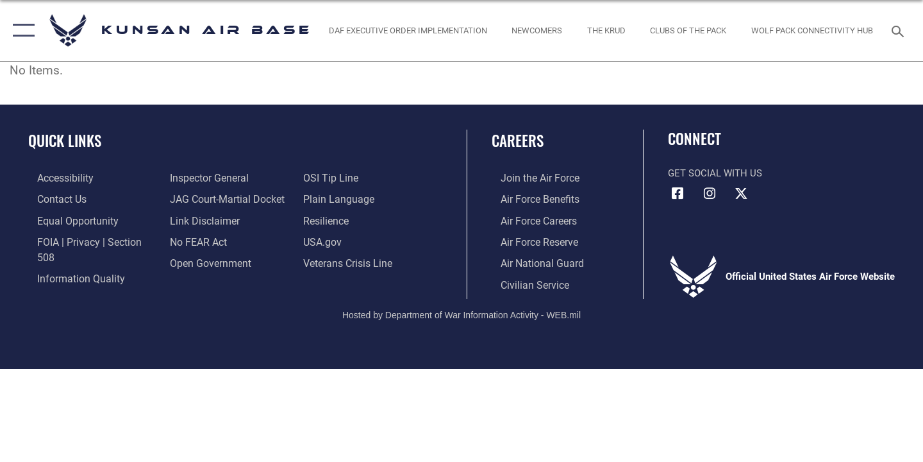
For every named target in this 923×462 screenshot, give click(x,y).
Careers (518, 140)
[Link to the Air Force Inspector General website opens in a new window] (205, 178)
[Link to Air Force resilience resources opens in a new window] (328, 219)
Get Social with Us (715, 173)
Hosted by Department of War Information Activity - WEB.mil (461, 312)
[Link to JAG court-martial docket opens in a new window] (222, 198)
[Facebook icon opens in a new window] (677, 193)
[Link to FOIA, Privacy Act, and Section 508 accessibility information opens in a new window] (87, 240)
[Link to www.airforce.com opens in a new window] (530, 178)
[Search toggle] (899, 30)
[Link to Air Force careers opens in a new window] (529, 219)
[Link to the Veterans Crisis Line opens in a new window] (349, 262)
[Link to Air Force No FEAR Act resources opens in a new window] (195, 240)
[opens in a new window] (537, 30)
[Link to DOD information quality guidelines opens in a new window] (69, 262)
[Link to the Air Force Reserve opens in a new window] (529, 240)
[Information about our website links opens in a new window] (200, 219)
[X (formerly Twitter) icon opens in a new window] (741, 193)
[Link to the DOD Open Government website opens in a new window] (205, 262)
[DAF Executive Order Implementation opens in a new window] (407, 30)
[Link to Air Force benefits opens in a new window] (530, 198)
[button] (21, 30)
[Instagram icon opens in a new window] (709, 193)
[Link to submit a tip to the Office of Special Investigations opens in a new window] (331, 178)
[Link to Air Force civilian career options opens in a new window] (524, 282)
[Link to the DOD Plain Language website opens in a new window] (338, 198)
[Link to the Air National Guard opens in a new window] (531, 262)
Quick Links (64, 140)
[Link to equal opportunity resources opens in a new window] (66, 219)
